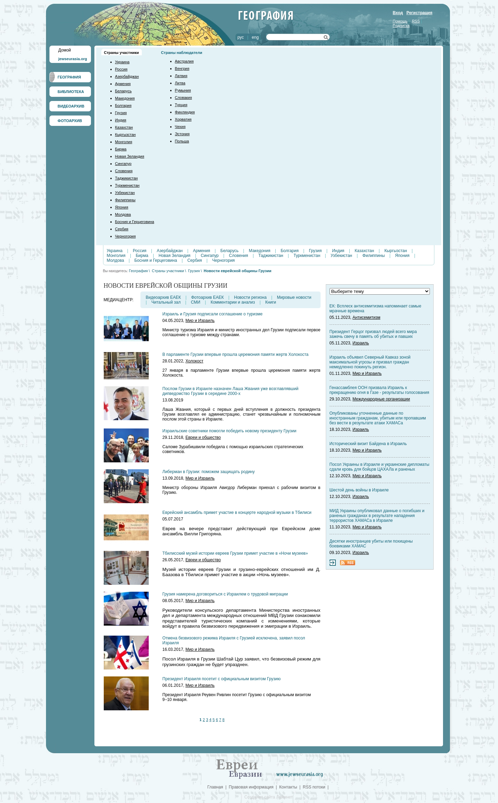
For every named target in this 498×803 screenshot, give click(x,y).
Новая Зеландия (129, 156)
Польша (182, 141)
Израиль (360, 343)
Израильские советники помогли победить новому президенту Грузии (229, 430)
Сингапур (123, 163)
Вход (398, 12)
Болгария (123, 105)
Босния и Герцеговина (134, 222)
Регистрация (419, 12)
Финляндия (185, 112)
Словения (124, 171)
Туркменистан (127, 185)
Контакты (288, 787)
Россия (121, 69)
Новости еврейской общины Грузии (237, 271)
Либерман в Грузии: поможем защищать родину (209, 471)
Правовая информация (251, 787)
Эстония (182, 134)
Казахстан (124, 127)
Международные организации (381, 399)
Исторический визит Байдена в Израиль (368, 443)
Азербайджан (127, 76)
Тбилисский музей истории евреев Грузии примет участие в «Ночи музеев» (235, 553)
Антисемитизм (366, 317)
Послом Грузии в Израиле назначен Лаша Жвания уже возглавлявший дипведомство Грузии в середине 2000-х (230, 391)
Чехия (180, 126)
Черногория (125, 236)
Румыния (183, 90)
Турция (181, 105)
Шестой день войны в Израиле (359, 490)
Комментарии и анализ (233, 302)
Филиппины (125, 200)
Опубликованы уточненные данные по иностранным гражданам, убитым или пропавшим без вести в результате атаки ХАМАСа (378, 418)
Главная (215, 787)
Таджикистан (126, 178)
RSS (416, 21)
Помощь (400, 21)
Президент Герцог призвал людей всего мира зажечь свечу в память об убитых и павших (373, 334)
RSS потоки (314, 787)
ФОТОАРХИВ (70, 121)
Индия (121, 120)
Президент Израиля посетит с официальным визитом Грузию (222, 678)
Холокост (194, 361)
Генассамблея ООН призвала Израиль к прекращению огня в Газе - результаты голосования (379, 390)
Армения (123, 84)
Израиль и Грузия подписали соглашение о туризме (213, 314)
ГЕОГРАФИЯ (69, 77)
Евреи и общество (203, 437)
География (138, 271)
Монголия (123, 142)
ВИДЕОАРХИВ (71, 106)
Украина (122, 62)
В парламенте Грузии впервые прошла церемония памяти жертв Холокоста (235, 354)
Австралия (184, 61)
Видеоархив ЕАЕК (163, 297)
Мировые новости (294, 297)
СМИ (195, 302)
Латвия (181, 76)
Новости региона (250, 297)
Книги (270, 302)
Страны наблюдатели (181, 52)
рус (241, 37)
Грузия (121, 113)
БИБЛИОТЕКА (71, 92)
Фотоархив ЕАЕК (207, 297)
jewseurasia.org (72, 59)
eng (255, 37)
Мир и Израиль (199, 320)
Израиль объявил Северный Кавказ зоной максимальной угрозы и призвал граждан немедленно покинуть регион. (370, 362)
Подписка (401, 26)
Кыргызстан (125, 134)
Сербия (122, 229)
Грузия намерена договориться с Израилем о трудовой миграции (225, 594)
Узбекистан (125, 193)
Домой (64, 50)
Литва (180, 83)
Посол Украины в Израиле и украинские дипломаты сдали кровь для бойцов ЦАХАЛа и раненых (380, 467)
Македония (125, 98)
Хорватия (183, 119)
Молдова (123, 214)
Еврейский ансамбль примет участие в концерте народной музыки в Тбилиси (237, 512)
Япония (121, 207)
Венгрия (182, 68)
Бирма (121, 149)
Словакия (183, 97)
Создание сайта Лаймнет (268, 797)
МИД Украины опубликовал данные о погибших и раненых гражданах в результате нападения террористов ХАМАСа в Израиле (377, 515)
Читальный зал (166, 302)
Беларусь (123, 91)
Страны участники (121, 52)
